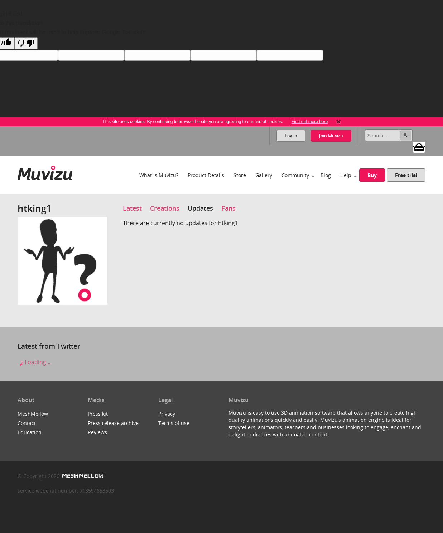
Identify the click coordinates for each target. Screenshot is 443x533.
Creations (164, 208)
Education (30, 432)
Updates (200, 208)
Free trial (406, 175)
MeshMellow (33, 413)
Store (239, 175)
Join (331, 136)
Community (295, 175)
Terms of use (173, 423)
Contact (27, 423)
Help (345, 175)
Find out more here (310, 121)
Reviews (97, 432)
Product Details (206, 175)
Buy (372, 175)
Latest (132, 208)
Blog (326, 175)
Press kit (98, 413)
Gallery (263, 175)
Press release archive (113, 423)
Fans (228, 208)
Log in (291, 136)
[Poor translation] (26, 43)
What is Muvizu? (158, 175)
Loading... (34, 362)
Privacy (166, 413)
